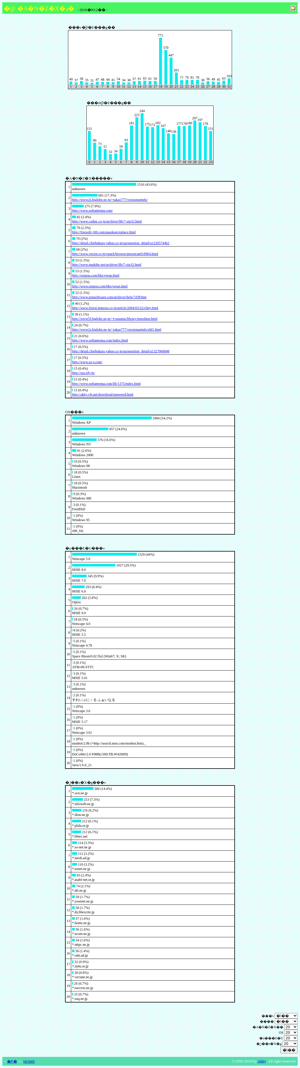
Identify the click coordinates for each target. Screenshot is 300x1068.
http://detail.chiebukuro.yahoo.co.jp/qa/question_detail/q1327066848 (120, 351)
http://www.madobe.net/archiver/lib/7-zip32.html (106, 265)
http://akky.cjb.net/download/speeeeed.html (102, 394)
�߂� (12, 1061)
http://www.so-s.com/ (87, 362)
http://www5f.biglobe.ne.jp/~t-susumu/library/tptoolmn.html (114, 319)
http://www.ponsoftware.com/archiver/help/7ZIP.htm (109, 297)
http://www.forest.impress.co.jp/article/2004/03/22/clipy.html (115, 308)
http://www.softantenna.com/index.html (100, 340)
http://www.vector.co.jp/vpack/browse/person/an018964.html (115, 254)
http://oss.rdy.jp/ (83, 373)
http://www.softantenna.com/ (92, 211)
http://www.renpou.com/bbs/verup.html (100, 286)
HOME (29, 1061)
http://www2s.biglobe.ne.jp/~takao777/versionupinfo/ (110, 200)
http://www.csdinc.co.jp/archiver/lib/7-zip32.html (107, 221)
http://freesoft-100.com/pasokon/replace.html (104, 232)
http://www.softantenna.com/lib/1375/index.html (106, 384)
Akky (262, 1061)
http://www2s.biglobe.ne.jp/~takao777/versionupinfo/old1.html (116, 330)
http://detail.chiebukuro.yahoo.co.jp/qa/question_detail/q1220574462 (120, 243)
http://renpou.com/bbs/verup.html (95, 275)
